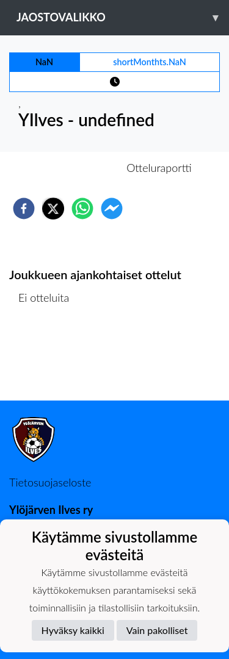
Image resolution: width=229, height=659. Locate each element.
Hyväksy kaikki (73, 630)
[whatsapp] (82, 208)
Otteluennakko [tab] (72, 167)
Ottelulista (48, 359)
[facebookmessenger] (112, 208)
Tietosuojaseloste (50, 482)
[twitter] (53, 208)
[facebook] (24, 208)
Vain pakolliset (157, 630)
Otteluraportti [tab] (159, 167)
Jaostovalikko (122, 17)
